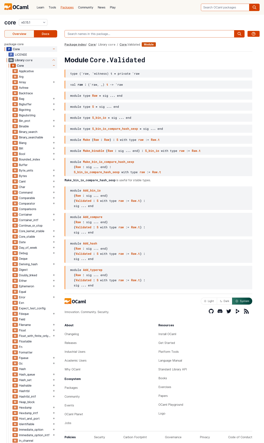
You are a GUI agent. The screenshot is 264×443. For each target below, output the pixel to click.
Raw (94, 95)
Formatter (25, 352)
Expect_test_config (32, 308)
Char (22, 187)
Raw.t (155, 140)
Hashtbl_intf (27, 396)
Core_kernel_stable (31, 231)
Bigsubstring (27, 115)
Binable (24, 126)
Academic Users (76, 360)
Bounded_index (29, 159)
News (101, 7)
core (10, 22)
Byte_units (26, 170)
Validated (133, 44)
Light (209, 301)
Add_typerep (92, 270)
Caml (22, 181)
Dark (224, 301)
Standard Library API (172, 369)
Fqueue (23, 358)
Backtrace (26, 93)
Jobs (68, 423)
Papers (163, 396)
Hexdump (25, 407)
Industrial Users (75, 351)
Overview (19, 34)
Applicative (26, 71)
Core (16, 49)
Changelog (72, 334)
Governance (173, 437)
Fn (20, 347)
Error (22, 297)
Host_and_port (29, 418)
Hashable (25, 385)
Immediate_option (31, 429)
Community (85, 7)
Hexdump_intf (28, 413)
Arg (21, 76)
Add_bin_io (92, 190)
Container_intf (28, 220)
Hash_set (25, 380)
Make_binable (93, 151)
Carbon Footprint (135, 437)
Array (22, 82)
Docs (45, 34)
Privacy (205, 437)
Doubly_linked (28, 275)
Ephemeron (26, 286)
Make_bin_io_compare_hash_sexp (108, 162)
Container (25, 214)
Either (23, 281)
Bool (22, 154)
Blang (22, 143)
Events (69, 405)
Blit (21, 148)
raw (141, 140)
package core (14, 44)
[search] (254, 7)
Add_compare (92, 217)
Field (22, 319)
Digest (23, 269)
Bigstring (25, 110)
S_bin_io (99, 117)
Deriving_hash (28, 264)
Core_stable (27, 236)
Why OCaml (72, 369)
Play (113, 7)
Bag (21, 99)
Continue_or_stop (31, 225)
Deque (23, 258)
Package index (75, 44)
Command (26, 192)
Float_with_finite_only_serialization (35, 336)
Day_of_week (28, 247)
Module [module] (149, 44)
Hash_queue (27, 374)
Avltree (23, 88)
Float (22, 330)
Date (22, 242)
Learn (40, 7)
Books (162, 378)
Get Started (166, 343)
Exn (21, 303)
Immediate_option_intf (34, 435)
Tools (52, 7)
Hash (22, 369)
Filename (25, 325)
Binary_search (28, 132)
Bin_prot (24, 121)
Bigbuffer (25, 104)
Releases (71, 343)
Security (99, 437)
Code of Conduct (240, 437)
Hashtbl (24, 391)
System (242, 301)
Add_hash (90, 243)
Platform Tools (168, 351)
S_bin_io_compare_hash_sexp (115, 129)
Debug (23, 253)
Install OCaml (167, 334)
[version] (33, 22)
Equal (22, 292)
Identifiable (26, 424)
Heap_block (27, 402)
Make (86, 140)
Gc (21, 363)
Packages (67, 7)
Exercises (164, 387)
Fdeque (24, 314)
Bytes (23, 176)
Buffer (23, 165)
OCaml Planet (74, 414)
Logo (161, 413)
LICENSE (21, 54)
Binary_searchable (31, 137)
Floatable (25, 341)
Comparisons (27, 209)
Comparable (27, 198)
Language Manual (170, 360)
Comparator (27, 203)
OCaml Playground (170, 404)
